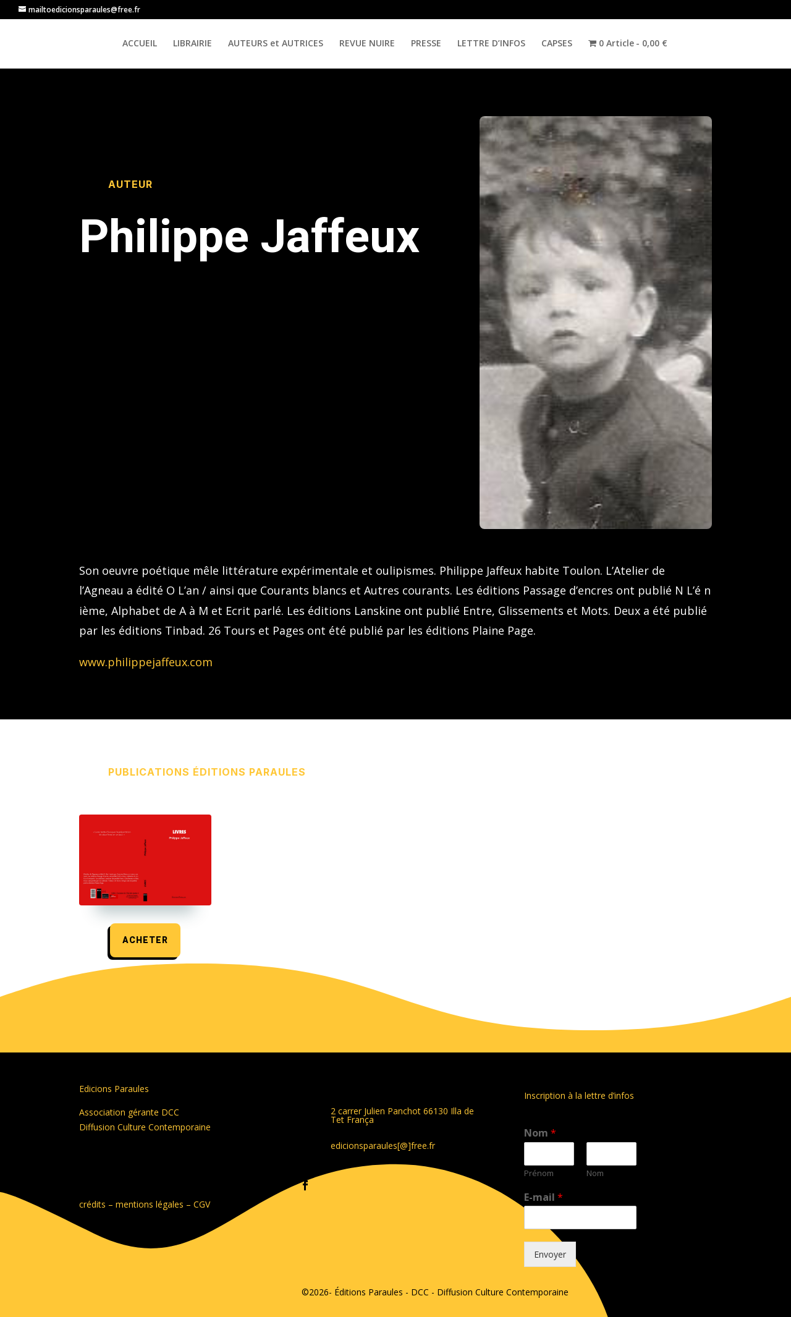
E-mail (543, 1197)
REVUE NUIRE (367, 44)
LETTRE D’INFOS (491, 44)
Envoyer (550, 1254)
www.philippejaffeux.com (146, 661)
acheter (145, 940)
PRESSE (426, 44)
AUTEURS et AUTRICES (275, 44)
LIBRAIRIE (192, 44)
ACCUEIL (139, 44)
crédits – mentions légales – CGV (144, 1204)
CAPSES (556, 44)
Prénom (539, 1173)
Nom (540, 1133)
